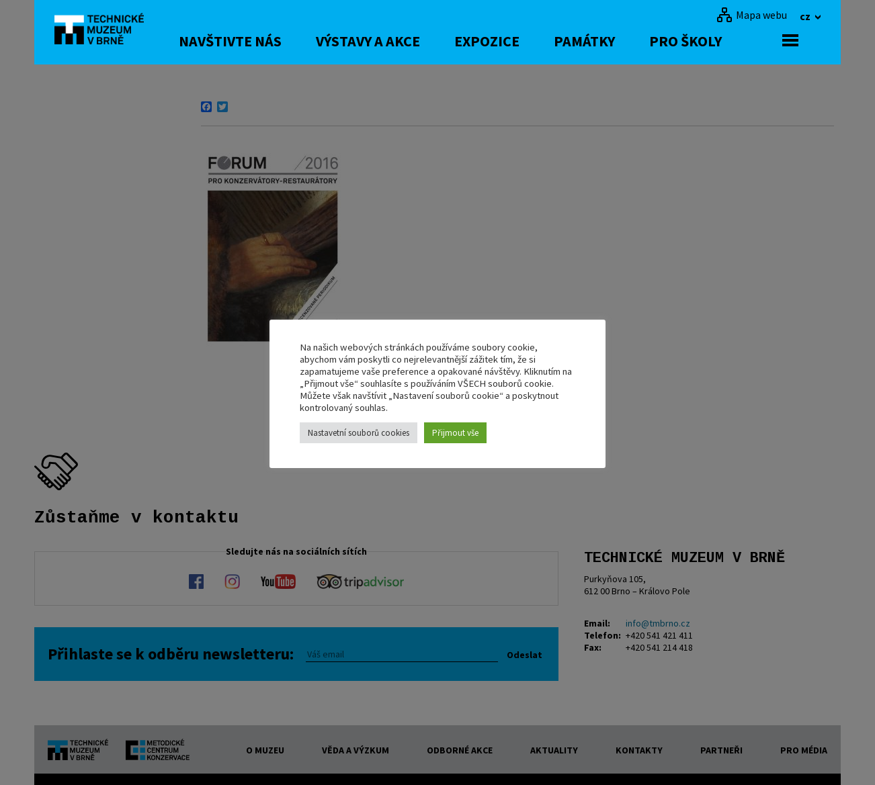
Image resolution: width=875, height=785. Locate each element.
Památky (606, 41)
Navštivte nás (252, 41)
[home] (104, 30)
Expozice (509, 41)
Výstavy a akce (390, 41)
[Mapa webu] (751, 15)
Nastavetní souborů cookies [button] (358, 432)
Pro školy (707, 41)
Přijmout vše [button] (455, 432)
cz (806, 16)
